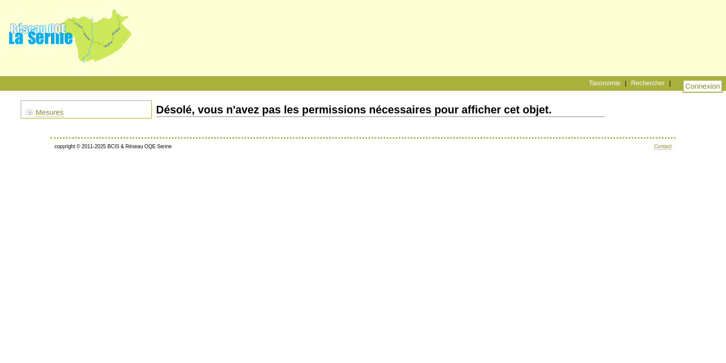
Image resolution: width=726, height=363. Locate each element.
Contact (663, 146)
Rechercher (647, 83)
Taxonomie (605, 83)
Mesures (50, 112)
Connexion (702, 86)
